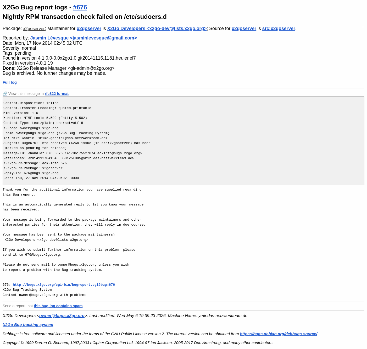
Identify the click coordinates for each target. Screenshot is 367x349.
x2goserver (34, 28)
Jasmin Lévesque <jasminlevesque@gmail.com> (83, 38)
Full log (10, 82)
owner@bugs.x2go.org (62, 315)
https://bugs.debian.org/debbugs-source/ (278, 333)
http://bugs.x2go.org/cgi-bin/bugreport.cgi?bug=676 (64, 284)
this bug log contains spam (58, 306)
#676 (80, 7)
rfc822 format (57, 93)
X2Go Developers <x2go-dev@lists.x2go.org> (157, 28)
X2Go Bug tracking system (28, 324)
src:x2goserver (278, 28)
